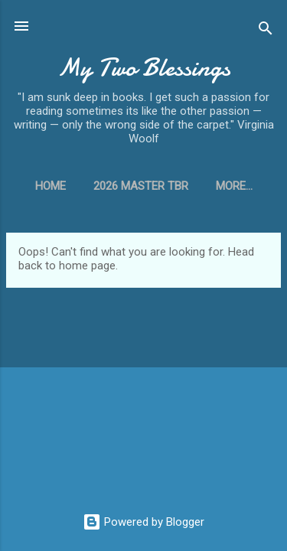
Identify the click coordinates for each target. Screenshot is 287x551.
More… (234, 186)
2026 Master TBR (140, 186)
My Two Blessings (143, 68)
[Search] (265, 31)
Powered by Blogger (143, 522)
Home (50, 186)
